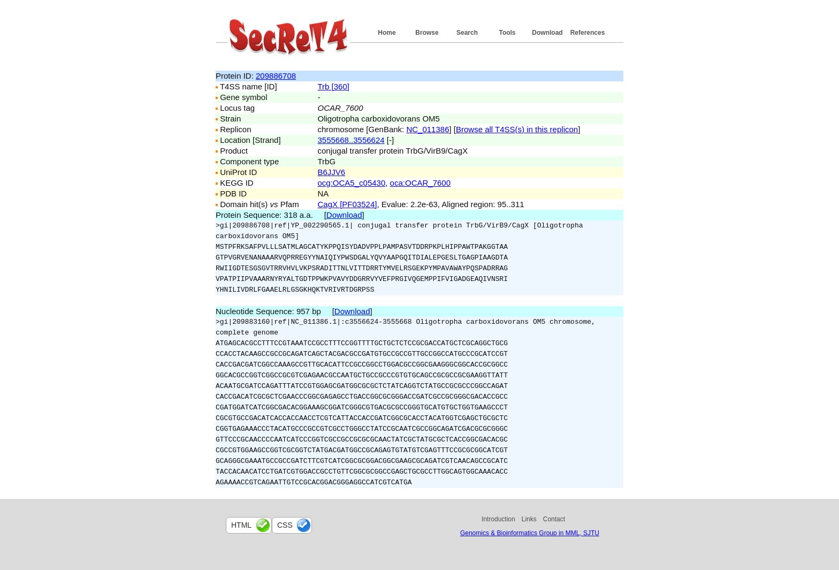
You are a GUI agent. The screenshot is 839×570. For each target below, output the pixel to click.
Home (386, 32)
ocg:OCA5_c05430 (352, 182)
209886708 (276, 75)
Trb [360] (333, 86)
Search (467, 32)
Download (547, 32)
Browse (426, 32)
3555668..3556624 (351, 140)
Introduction (498, 519)
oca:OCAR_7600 (420, 182)
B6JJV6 (332, 172)
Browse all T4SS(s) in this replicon (517, 129)
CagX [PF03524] (347, 204)
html (241, 525)
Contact (554, 519)
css (285, 525)
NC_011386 (427, 129)
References (587, 32)
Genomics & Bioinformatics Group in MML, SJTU (529, 533)
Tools (507, 32)
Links (529, 519)
